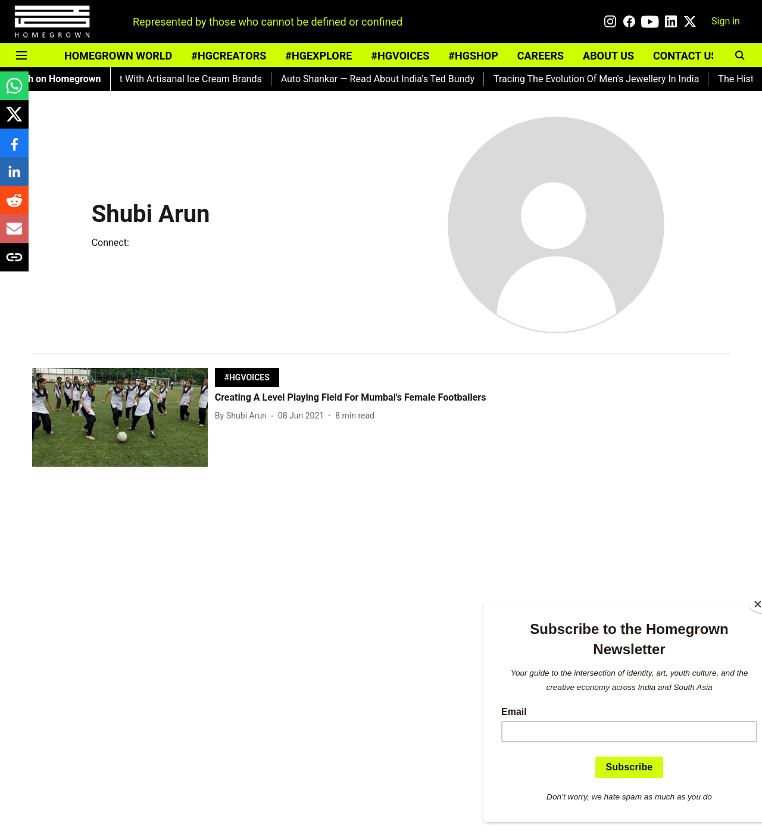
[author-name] (243, 416)
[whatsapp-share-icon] (14, 92)
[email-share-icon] (14, 234)
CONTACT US (685, 55)
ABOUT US (608, 55)
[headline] (352, 398)
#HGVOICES (400, 55)
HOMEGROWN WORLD (118, 55)
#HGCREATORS (228, 55)
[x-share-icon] (14, 120)
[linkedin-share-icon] (14, 177)
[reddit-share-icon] (14, 206)
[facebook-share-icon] (14, 149)
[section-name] (247, 377)
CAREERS (540, 55)
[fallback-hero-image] (123, 417)
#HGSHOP (473, 55)
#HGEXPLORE (318, 55)
